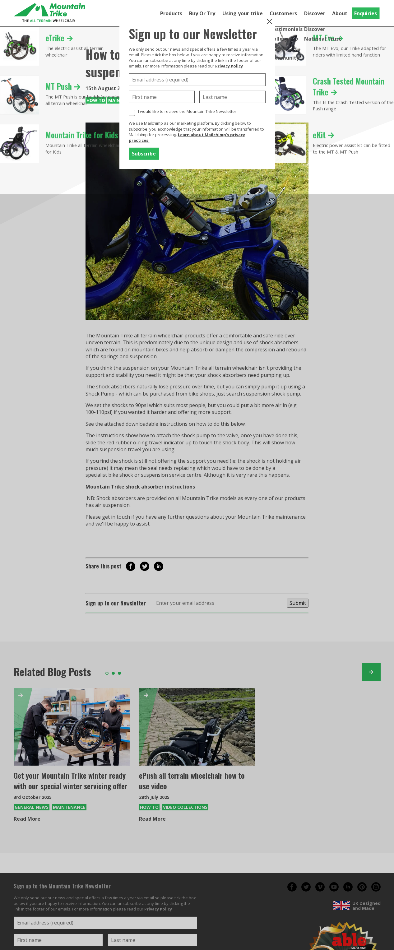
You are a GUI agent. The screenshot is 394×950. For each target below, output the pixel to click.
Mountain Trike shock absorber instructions (140, 486)
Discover (314, 13)
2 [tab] (113, 673)
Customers (283, 13)
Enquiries (365, 13)
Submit (298, 603)
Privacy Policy (229, 66)
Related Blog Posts (52, 671)
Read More (27, 818)
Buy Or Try (202, 13)
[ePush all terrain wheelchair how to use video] (197, 727)
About (339, 13)
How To (95, 100)
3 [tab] (119, 673)
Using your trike (242, 13)
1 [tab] (107, 673)
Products (171, 13)
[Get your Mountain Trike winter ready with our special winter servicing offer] (72, 727)
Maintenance (69, 807)
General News (32, 807)
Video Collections (185, 807)
